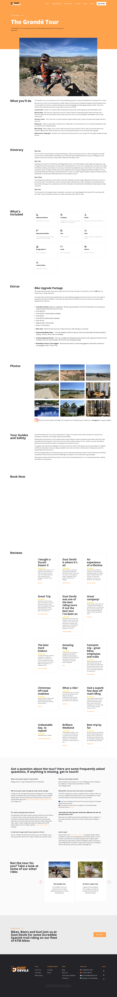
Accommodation (57, 3)
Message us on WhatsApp (90, 978)
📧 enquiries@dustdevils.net (88, 975)
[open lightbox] (47, 372)
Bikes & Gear (68, 3)
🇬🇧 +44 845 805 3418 (86, 970)
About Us (65, 973)
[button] (47, 3)
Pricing (85, 3)
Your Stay (38, 973)
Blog (63, 970)
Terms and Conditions (42, 825)
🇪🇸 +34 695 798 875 (86, 973)
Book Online (100, 935)
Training (77, 3)
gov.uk (72, 807)
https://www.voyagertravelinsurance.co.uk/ (39, 799)
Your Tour (38, 970)
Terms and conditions (77, 835)
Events (49, 973)
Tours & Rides (15, 15)
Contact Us (65, 978)
